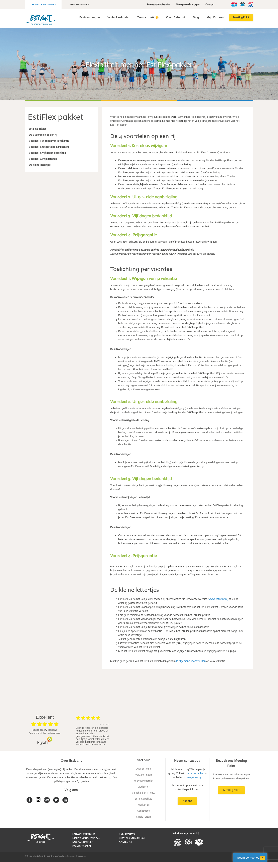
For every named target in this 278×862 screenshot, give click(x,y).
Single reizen (143, 816)
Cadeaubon (143, 810)
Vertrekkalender (118, 17)
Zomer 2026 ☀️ (148, 17)
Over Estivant (175, 17)
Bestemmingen (89, 17)
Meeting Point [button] (231, 790)
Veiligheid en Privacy (143, 792)
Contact (209, 4)
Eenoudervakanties (44, 4)
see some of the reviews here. (44, 733)
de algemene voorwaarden (190, 661)
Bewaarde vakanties (158, 4)
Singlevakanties (79, 4)
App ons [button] (187, 801)
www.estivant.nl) (218, 599)
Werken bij (143, 804)
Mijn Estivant (215, 17)
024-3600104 (193, 777)
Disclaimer (143, 786)
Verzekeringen (143, 774)
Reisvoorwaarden (143, 780)
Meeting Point (241, 17)
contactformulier (194, 773)
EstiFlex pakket (143, 798)
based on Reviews (44, 730)
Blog (196, 17)
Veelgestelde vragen (187, 4)
